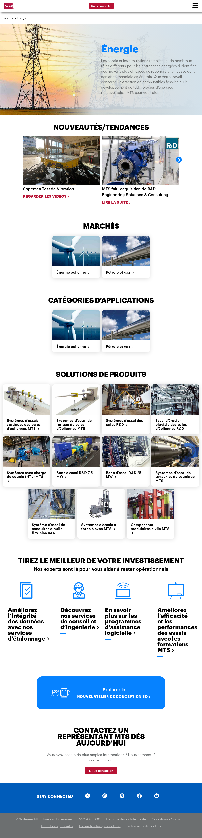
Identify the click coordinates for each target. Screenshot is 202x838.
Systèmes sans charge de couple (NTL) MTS (26, 476)
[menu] (195, 6)
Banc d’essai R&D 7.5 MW (74, 474)
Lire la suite (116, 202)
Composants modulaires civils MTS (150, 528)
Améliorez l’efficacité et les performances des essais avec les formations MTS (175, 630)
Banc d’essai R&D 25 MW (124, 474)
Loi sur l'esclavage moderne (100, 826)
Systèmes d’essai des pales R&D (124, 422)
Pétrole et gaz (120, 272)
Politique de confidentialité (126, 819)
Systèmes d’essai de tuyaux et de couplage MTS (175, 476)
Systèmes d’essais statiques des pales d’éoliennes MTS (24, 424)
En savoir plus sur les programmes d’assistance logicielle (123, 621)
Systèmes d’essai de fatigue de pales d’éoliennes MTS (74, 424)
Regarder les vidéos (46, 196)
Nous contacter (101, 5)
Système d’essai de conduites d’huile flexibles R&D (48, 528)
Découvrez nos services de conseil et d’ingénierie (78, 618)
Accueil (8, 18)
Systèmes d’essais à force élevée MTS (98, 526)
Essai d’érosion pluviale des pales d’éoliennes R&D (171, 424)
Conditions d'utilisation (169, 819)
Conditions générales (57, 826)
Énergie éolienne (73, 272)
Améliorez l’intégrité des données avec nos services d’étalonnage (26, 624)
